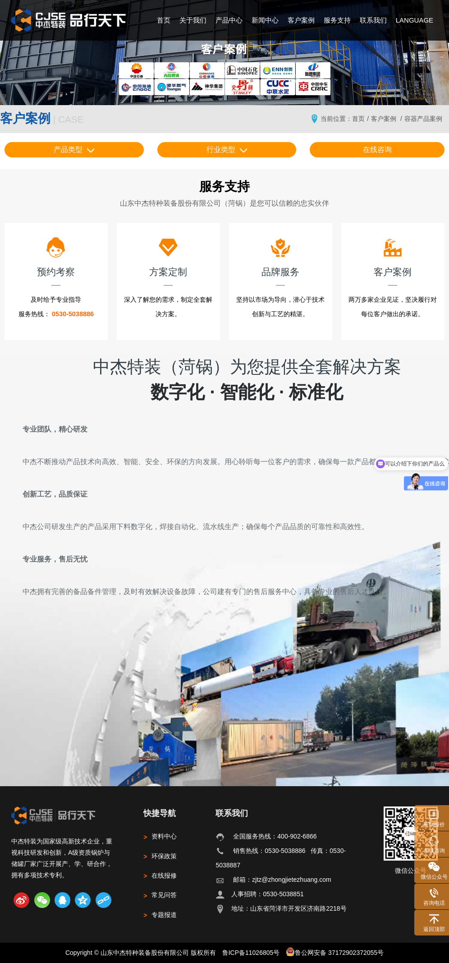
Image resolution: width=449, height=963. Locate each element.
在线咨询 (377, 149)
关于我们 (192, 20)
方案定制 (168, 256)
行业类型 (226, 149)
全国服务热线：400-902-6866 (274, 836)
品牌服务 (280, 256)
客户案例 (301, 20)
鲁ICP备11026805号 (251, 952)
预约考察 (56, 256)
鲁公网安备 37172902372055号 (335, 951)
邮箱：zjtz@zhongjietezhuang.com (282, 879)
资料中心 (160, 836)
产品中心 (229, 20)
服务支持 (337, 20)
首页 (163, 20)
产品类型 (74, 149)
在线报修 (160, 875)
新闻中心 (265, 20)
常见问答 (160, 894)
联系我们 (373, 20)
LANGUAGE (414, 20)
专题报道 (160, 914)
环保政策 (160, 856)
